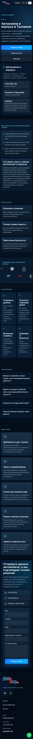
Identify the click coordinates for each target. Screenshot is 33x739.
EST (23, 3)
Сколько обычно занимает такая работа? (16, 413)
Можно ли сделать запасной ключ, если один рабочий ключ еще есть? (15, 391)
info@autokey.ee (13, 598)
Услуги (5, 701)
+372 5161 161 (12, 592)
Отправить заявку (16, 661)
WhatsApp (16, 59)
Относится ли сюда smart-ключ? (16, 403)
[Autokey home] (6, 3)
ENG (27, 3)
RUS (30, 3)
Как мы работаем (9, 705)
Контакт (5, 709)
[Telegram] (5, 693)
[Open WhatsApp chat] (29, 735)
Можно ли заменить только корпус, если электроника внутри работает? (16, 378)
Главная (17, 3)
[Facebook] (10, 693)
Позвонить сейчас (16, 47)
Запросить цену (16, 53)
